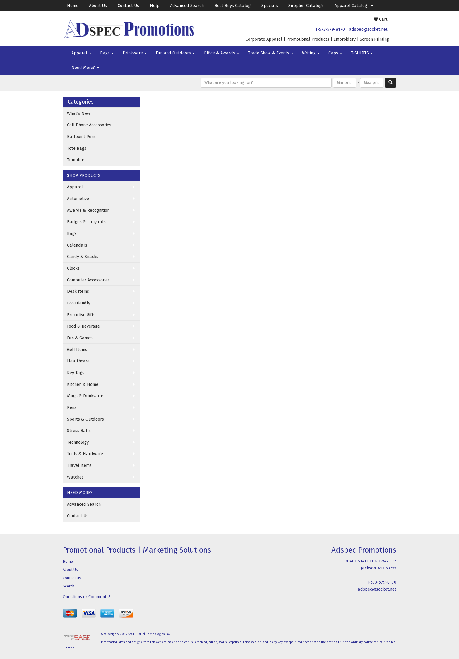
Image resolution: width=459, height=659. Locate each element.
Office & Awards (221, 53)
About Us (98, 5)
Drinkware (135, 53)
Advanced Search (187, 5)
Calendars (77, 245)
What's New (78, 113)
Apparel (81, 53)
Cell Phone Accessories (89, 125)
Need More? (85, 67)
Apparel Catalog (351, 5)
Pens (71, 407)
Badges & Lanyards (86, 221)
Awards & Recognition (88, 210)
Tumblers (76, 159)
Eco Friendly (78, 303)
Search (68, 586)
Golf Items (77, 349)
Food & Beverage (83, 326)
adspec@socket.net (368, 29)
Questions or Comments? (87, 596)
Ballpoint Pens (81, 136)
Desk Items (78, 291)
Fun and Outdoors (175, 53)
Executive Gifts (81, 314)
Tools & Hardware (85, 453)
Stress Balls (79, 430)
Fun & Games (80, 337)
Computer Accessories (88, 280)
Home (72, 5)
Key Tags (75, 372)
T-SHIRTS (362, 53)
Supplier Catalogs (306, 5)
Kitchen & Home (82, 384)
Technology (78, 442)
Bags (107, 53)
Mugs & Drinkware (85, 395)
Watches (75, 477)
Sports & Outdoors (85, 419)
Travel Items (79, 465)
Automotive (78, 198)
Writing (311, 53)
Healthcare (78, 361)
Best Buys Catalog (233, 5)
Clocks (73, 268)
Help (155, 5)
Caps (335, 53)
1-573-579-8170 (330, 29)
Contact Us (128, 5)
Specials (269, 5)
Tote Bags (76, 148)
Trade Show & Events (270, 53)
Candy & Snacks (82, 256)
